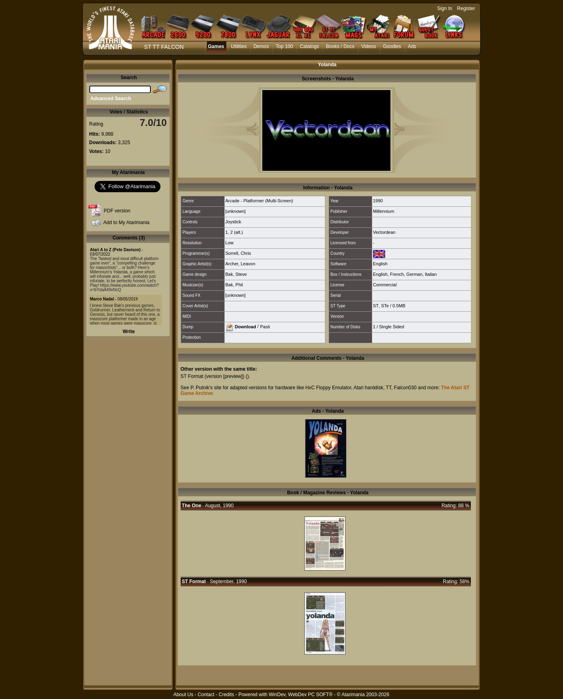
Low (230, 242)
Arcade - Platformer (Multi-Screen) (259, 200)
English (380, 263)
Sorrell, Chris (238, 253)
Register (466, 8)
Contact (206, 694)
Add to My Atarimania (126, 222)
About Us (183, 694)
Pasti (265, 326)
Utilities (239, 46)
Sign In (444, 8)
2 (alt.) (236, 232)
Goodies (392, 46)
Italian (430, 274)
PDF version (117, 211)
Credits (226, 694)
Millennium (383, 211)
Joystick (233, 221)
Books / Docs (340, 46)
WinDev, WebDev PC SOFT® (301, 694)
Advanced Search (111, 98)
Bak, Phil (234, 284)
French (397, 274)
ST (376, 305)
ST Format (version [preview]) (213, 376)
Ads (412, 46)
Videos (368, 46)
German (414, 274)
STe (385, 305)
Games (216, 46)
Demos (261, 46)
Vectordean (384, 232)
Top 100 (284, 46)
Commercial (385, 284)
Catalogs (309, 46)
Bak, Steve (236, 274)
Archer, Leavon (240, 263)
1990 (378, 200)
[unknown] (236, 211)
